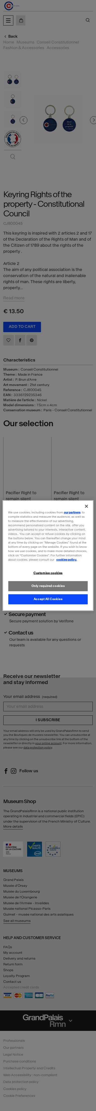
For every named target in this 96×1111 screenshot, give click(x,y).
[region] (48, 555)
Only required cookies (48, 585)
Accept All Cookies (48, 599)
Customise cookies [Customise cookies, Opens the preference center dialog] (48, 573)
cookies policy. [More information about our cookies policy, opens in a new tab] (66, 559)
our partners (72, 512)
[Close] (86, 506)
